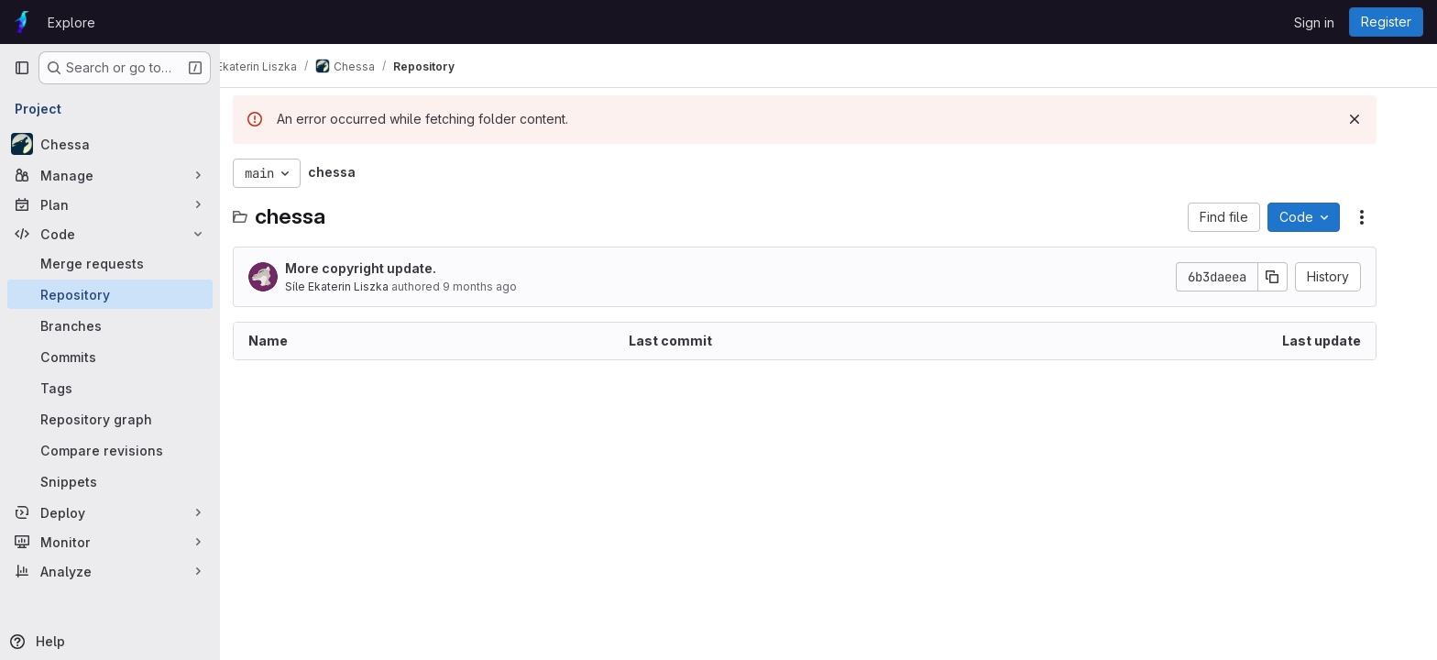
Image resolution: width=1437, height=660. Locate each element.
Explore (71, 22)
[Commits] (110, 356)
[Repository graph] (110, 419)
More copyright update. (384, 268)
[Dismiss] (1378, 119)
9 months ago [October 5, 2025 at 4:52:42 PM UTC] (503, 286)
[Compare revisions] (110, 450)
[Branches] (110, 325)
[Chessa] (110, 144)
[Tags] (110, 387)
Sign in (1314, 22)
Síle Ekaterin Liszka (360, 286)
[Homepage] (21, 22)
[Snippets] (110, 481)
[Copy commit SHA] (1296, 277)
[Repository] (110, 294)
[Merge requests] (110, 263)
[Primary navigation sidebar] (22, 67)
